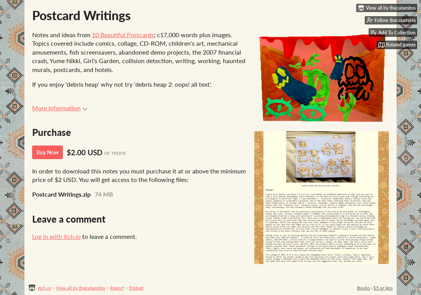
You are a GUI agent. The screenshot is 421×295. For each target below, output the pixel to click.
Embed (136, 288)
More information (59, 107)
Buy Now (47, 152)
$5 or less (383, 288)
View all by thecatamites (80, 288)
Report (117, 288)
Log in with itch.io (56, 236)
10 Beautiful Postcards (123, 34)
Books (363, 288)
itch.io (44, 288)
